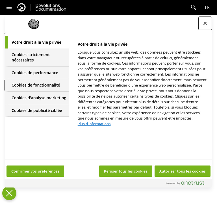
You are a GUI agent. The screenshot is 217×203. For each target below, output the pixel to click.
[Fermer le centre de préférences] (205, 23)
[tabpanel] (142, 85)
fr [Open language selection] (207, 7)
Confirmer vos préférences (35, 171)
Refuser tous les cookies (125, 171)
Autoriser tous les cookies (182, 171)
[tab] (37, 42)
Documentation (50, 7)
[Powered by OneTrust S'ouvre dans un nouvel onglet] (187, 183)
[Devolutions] (21, 7)
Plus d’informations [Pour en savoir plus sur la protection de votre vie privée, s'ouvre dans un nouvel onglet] (94, 123)
